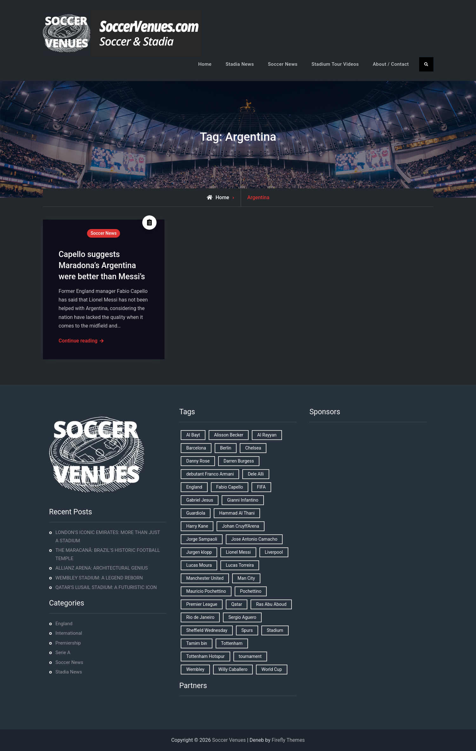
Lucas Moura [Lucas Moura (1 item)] (199, 565)
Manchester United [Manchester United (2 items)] (205, 578)
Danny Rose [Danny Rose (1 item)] (198, 460)
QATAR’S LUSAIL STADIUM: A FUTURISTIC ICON (106, 587)
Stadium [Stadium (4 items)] (275, 630)
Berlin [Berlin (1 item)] (225, 447)
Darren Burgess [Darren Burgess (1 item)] (239, 460)
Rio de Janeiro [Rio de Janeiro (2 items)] (200, 617)
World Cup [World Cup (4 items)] (271, 669)
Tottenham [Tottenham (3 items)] (232, 643)
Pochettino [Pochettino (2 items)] (250, 591)
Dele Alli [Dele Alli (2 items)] (256, 474)
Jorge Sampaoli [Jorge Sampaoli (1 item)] (201, 539)
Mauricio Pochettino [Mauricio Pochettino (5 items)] (206, 591)
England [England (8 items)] (194, 487)
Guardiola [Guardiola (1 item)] (195, 513)
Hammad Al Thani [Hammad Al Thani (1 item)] (237, 513)
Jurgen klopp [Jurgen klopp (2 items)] (199, 552)
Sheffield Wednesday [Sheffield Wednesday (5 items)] (206, 630)
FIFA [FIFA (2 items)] (261, 487)
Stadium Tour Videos (335, 64)
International (69, 633)
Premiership (68, 643)
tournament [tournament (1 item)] (250, 656)
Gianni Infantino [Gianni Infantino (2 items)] (242, 500)
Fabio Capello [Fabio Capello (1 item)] (229, 487)
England (64, 623)
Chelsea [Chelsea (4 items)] (253, 447)
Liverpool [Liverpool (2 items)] (274, 552)
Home (204, 64)
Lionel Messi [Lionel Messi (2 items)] (238, 552)
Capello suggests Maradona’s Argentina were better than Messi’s (102, 265)
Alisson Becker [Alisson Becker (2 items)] (228, 434)
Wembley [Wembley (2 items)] (195, 669)
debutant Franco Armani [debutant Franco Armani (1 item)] (210, 474)
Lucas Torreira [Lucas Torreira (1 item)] (240, 565)
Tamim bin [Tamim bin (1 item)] (196, 643)
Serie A (63, 652)
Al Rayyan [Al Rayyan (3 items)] (267, 434)
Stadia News (239, 64)
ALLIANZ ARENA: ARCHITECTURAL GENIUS (102, 568)
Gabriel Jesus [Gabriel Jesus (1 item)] (199, 500)
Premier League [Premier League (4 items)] (201, 604)
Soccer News (283, 64)
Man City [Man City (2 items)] (246, 578)
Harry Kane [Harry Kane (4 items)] (197, 526)
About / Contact (391, 64)
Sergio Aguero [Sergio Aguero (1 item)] (242, 617)
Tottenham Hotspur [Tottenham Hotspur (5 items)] (205, 656)
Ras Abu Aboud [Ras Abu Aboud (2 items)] (271, 604)
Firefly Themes (288, 740)
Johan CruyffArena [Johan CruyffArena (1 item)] (240, 526)
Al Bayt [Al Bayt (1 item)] (193, 434)
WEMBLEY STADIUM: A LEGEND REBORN (99, 578)
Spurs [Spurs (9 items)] (247, 630)
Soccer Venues (229, 740)
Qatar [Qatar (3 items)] (236, 604)
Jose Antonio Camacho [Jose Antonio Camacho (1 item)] (254, 539)
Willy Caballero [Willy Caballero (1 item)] (233, 669)
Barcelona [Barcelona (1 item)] (196, 447)
